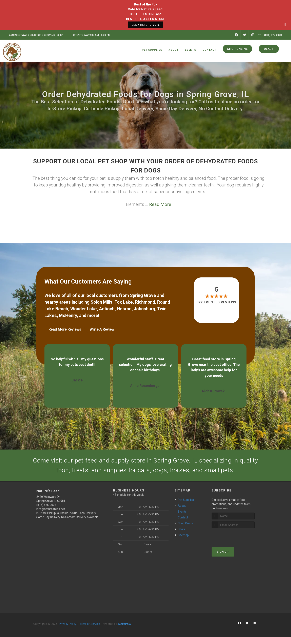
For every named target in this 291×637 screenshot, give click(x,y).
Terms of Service (89, 623)
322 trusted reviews (216, 302)
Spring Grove (143, 295)
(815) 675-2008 (46, 504)
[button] (140, 418)
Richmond (145, 302)
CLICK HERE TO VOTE (146, 25)
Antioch (107, 308)
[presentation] (233, 536)
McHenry (68, 315)
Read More (160, 204)
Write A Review (102, 329)
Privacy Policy (67, 623)
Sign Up (223, 551)
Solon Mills (101, 302)
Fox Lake (124, 302)
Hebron (124, 308)
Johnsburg (144, 308)
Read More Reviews (64, 329)
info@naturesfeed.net (50, 509)
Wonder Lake (83, 308)
